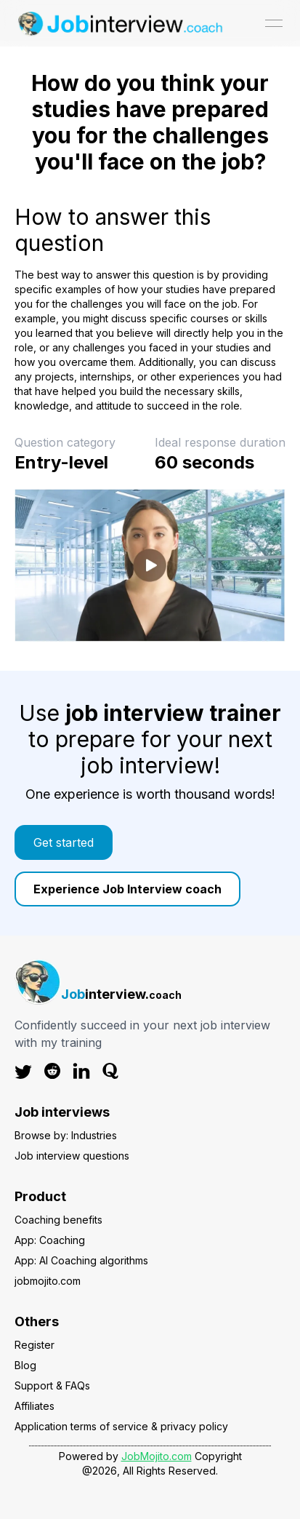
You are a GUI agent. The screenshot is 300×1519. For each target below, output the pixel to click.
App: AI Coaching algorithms (81, 1260)
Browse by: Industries (66, 1135)
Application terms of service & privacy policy (121, 1426)
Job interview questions (72, 1155)
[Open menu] (274, 23)
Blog (25, 1365)
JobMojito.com (156, 1456)
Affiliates (34, 1406)
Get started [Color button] (63, 842)
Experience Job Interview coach (127, 889)
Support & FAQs (52, 1385)
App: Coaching (50, 1240)
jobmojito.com (48, 1281)
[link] (150, 842)
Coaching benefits (58, 1219)
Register (34, 1345)
